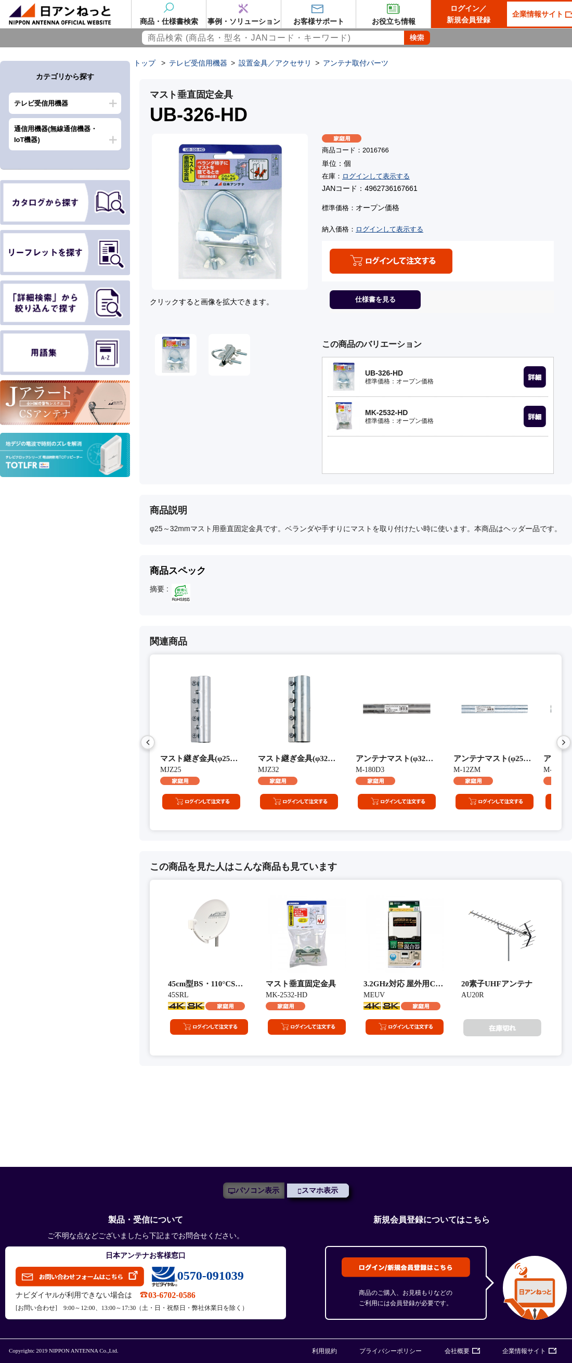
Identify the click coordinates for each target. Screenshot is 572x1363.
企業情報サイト (524, 1351)
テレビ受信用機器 (41, 103)
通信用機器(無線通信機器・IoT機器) (55, 134)
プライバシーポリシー (390, 1351)
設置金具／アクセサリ (275, 63)
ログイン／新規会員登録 (468, 14)
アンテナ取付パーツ (355, 63)
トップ (144, 63)
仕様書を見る (375, 299)
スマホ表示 (320, 1190)
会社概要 (457, 1351)
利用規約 (324, 1351)
